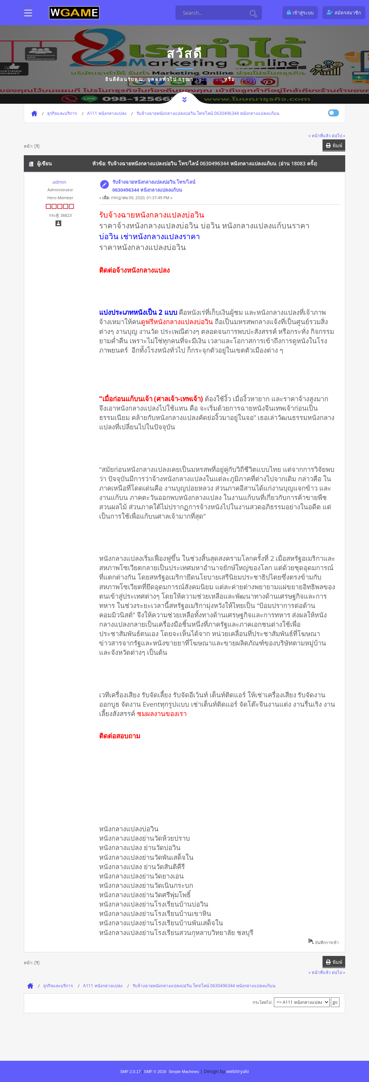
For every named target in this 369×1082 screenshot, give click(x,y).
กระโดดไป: (262, 1002)
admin (59, 182)
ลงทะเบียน (250, 79)
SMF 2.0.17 (130, 1071)
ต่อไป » (338, 135)
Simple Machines (184, 1071)
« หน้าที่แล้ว (319, 135)
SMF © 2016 (155, 1071)
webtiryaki (237, 1071)
